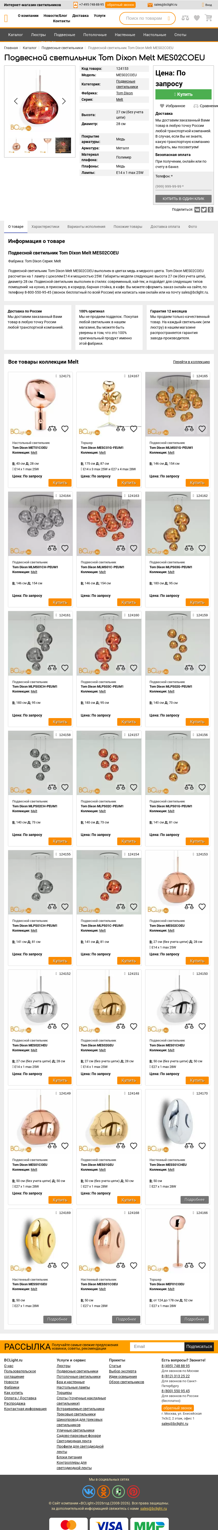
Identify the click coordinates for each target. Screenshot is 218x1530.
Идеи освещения (123, 1377)
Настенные (125, 34)
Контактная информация (25, 1410)
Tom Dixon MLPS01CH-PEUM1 (34, 927)
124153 (200, 855)
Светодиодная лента (74, 1442)
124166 (200, 1214)
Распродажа (14, 1404)
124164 (63, 496)
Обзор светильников (126, 1383)
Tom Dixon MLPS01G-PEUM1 (171, 807)
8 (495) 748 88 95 (176, 1367)
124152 (63, 975)
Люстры (38, 34)
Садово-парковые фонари (79, 1436)
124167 (131, 377)
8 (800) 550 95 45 (176, 1392)
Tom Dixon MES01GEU (97, 1166)
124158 (63, 735)
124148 (131, 1094)
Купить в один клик (183, 198)
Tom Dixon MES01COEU (29, 1166)
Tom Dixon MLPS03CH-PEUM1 (34, 687)
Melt (119, 99)
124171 (63, 377)
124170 (200, 1094)
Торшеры (64, 1393)
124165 (200, 377)
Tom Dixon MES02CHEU (29, 1046)
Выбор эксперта (122, 1372)
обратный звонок (120, 5)
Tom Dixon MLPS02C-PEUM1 (102, 807)
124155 (63, 855)
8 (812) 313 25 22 (176, 1377)
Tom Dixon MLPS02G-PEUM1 (171, 687)
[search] (168, 18)
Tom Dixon (124, 93)
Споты (180, 34)
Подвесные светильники (77, 1372)
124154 (131, 855)
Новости (11, 1383)
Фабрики (11, 1388)
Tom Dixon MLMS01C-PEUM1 (102, 568)
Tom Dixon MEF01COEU (167, 1285)
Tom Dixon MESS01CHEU (168, 1166)
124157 (131, 735)
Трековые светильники (76, 1415)
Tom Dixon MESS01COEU (99, 1285)
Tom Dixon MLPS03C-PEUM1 (102, 687)
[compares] (52, 430)
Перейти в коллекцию (191, 363)
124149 (63, 1094)
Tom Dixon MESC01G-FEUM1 (102, 448)
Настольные (154, 34)
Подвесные (64, 34)
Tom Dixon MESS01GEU (29, 1285)
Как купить (13, 1393)
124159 (200, 616)
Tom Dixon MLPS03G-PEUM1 (171, 568)
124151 (131, 975)
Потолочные (95, 34)
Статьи (115, 1367)
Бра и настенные (71, 1383)
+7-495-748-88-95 (91, 4)
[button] (62, 101)
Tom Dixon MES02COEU (167, 927)
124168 (131, 1214)
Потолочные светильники (79, 1377)
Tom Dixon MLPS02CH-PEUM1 (34, 807)
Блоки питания (69, 1458)
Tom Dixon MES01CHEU (167, 1046)
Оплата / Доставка (20, 1399)
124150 (200, 975)
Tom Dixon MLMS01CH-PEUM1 (35, 568)
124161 (63, 616)
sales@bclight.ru (165, 4)
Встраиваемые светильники (80, 1410)
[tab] (15, 227)
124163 (131, 496)
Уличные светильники (75, 1431)
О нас (8, 1367)
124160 (131, 616)
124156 (200, 735)
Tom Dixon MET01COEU (29, 448)
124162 (200, 496)
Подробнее (195, 1200)
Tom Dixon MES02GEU (97, 1046)
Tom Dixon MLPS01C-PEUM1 (102, 927)
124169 (63, 1214)
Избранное (172, 106)
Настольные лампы (73, 1388)
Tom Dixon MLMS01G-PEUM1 (171, 448)
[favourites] (65, 430)
